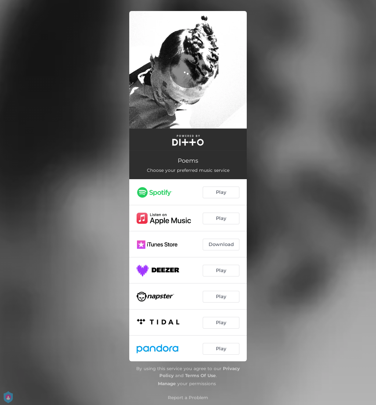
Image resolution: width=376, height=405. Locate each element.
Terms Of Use (200, 375)
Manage (167, 383)
